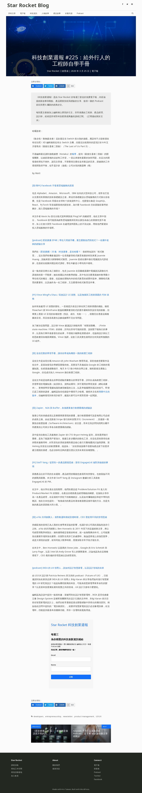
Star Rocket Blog (28, 5)
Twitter (97, 776)
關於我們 (56, 765)
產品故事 (57, 13)
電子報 (23, 13)
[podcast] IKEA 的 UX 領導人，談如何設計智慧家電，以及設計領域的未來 (68, 567)
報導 (74, 153)
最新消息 (56, 768)
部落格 (97, 768)
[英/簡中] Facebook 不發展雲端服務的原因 (53, 185)
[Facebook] (123, 4)
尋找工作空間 (16, 768)
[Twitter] (127, 4)
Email (53, 655)
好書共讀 (68, 13)
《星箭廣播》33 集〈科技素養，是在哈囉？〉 (61, 251)
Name (53, 665)
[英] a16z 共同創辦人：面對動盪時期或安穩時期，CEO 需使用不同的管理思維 (69, 517)
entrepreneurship (53, 716)
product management (84, 716)
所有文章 (12, 13)
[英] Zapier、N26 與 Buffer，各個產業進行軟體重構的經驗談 (62, 407)
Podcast (80, 13)
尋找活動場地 (16, 772)
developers (38, 716)
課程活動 (14, 765)
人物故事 (45, 13)
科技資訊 (33, 13)
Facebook (98, 779)
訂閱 (71, 677)
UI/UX (98, 716)
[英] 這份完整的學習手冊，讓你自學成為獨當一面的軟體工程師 (62, 353)
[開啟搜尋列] (132, 13)
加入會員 (14, 776)
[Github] (132, 4)
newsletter (68, 716)
